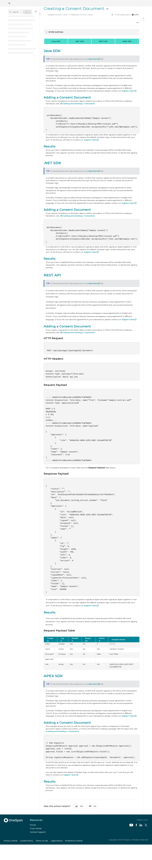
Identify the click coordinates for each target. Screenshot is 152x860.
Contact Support (38, 832)
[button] (20, 11)
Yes (79, 806)
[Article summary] (92, 32)
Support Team (128, 91)
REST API (103, 41)
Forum (33, 825)
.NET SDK (79, 41)
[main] (91, 410)
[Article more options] (137, 23)
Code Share (92, 59)
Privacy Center (11, 841)
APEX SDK (127, 41)
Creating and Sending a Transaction (78, 104)
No (92, 806)
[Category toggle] (39, 13)
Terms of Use (42, 841)
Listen (135, 15)
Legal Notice (57, 841)
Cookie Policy (26, 841)
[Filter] (35, 11)
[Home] (9, 3)
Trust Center (36, 828)
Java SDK (56, 41)
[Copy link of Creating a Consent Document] (107, 9)
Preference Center (74, 841)
